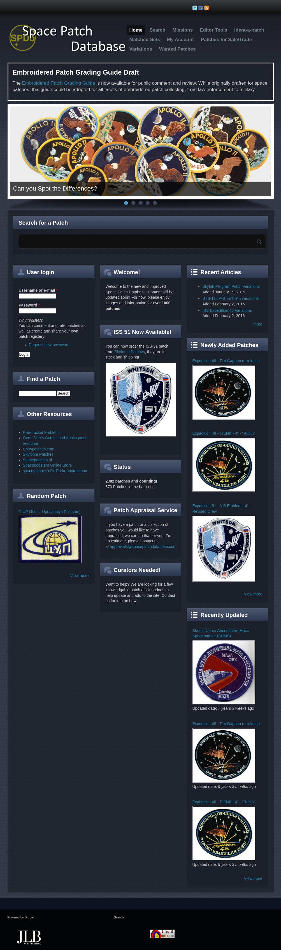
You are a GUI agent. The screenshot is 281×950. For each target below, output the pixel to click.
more (258, 324)
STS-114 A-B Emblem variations (231, 298)
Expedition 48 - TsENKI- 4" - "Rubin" (223, 433)
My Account (180, 39)
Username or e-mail (38, 290)
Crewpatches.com (38, 449)
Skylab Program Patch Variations (231, 286)
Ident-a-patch (249, 30)
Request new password (49, 345)
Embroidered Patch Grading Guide (58, 83)
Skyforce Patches (38, 454)
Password (29, 305)
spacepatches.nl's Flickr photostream (56, 471)
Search (158, 30)
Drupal (29, 917)
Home (136, 30)
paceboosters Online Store (48, 465)
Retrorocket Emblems (42, 432)
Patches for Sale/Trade (226, 39)
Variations (140, 49)
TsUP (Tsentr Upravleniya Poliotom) (50, 511)
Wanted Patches (177, 49)
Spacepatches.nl (37, 460)
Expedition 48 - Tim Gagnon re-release (226, 360)
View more (79, 575)
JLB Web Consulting (29, 936)
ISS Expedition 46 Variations (227, 310)
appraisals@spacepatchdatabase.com (143, 546)
